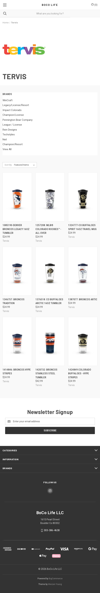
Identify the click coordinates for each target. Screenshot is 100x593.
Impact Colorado (12, 110)
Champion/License (13, 114)
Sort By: (8, 165)
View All (7, 149)
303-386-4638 (52, 530)
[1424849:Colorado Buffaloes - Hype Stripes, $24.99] (83, 341)
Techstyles (9, 134)
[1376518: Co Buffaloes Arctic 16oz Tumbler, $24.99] (50, 271)
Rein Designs (10, 129)
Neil (5, 139)
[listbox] (25, 164)
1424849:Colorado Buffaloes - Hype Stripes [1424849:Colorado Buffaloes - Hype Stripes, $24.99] (79, 373)
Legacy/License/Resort (16, 105)
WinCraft (7, 100)
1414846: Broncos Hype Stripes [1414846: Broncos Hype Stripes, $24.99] (17, 371)
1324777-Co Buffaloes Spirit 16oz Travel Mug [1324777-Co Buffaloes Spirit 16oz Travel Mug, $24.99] (82, 227)
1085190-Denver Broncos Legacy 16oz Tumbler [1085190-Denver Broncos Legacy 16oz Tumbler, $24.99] (16, 229)
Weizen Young (55, 584)
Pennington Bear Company (18, 119)
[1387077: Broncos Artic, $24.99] (83, 271)
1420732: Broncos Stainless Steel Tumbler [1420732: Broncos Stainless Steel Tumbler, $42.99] (46, 373)
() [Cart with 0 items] (94, 4)
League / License (12, 124)
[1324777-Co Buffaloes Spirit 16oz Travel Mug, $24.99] (83, 197)
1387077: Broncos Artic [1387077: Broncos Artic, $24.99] (82, 299)
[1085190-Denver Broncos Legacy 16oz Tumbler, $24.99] (17, 197)
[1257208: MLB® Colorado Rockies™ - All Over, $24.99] (50, 197)
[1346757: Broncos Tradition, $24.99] (17, 271)
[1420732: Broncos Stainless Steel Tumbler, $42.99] (50, 341)
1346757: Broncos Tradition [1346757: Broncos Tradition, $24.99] (13, 301)
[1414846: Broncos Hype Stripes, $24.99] (17, 341)
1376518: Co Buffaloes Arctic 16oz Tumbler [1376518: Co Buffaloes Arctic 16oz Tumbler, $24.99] (49, 301)
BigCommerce (55, 578)
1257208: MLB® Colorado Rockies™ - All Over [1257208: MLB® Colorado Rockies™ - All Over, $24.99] (48, 229)
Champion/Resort (13, 144)
